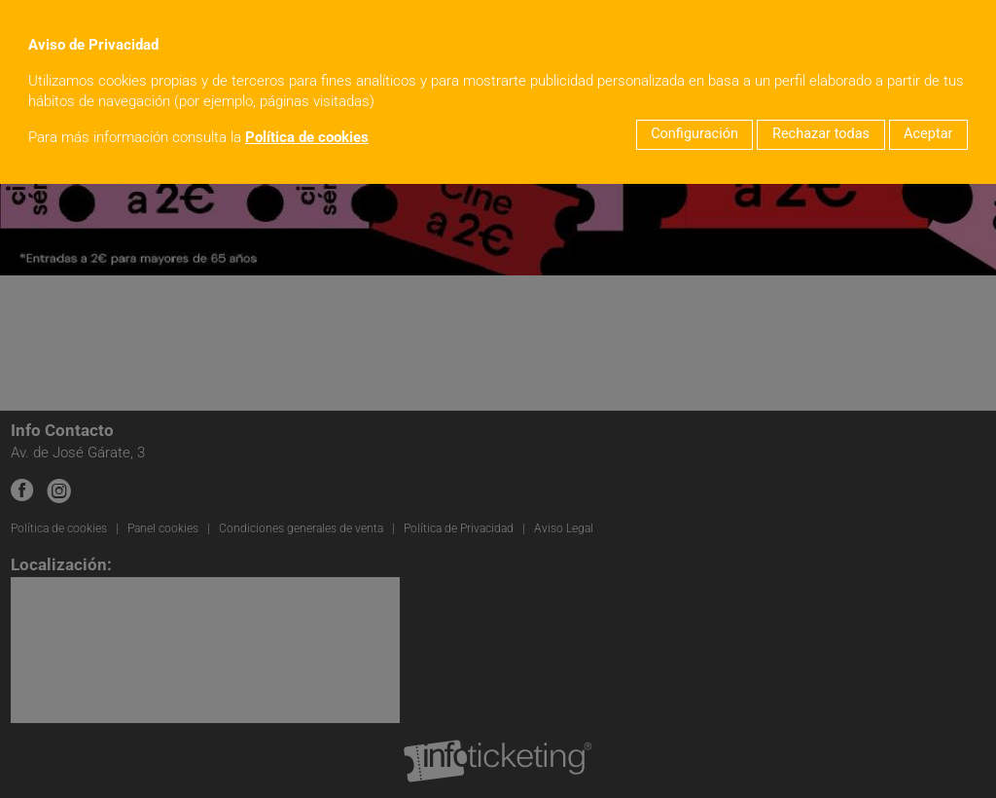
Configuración (694, 134)
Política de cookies (307, 137)
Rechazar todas (821, 134)
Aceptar (928, 134)
